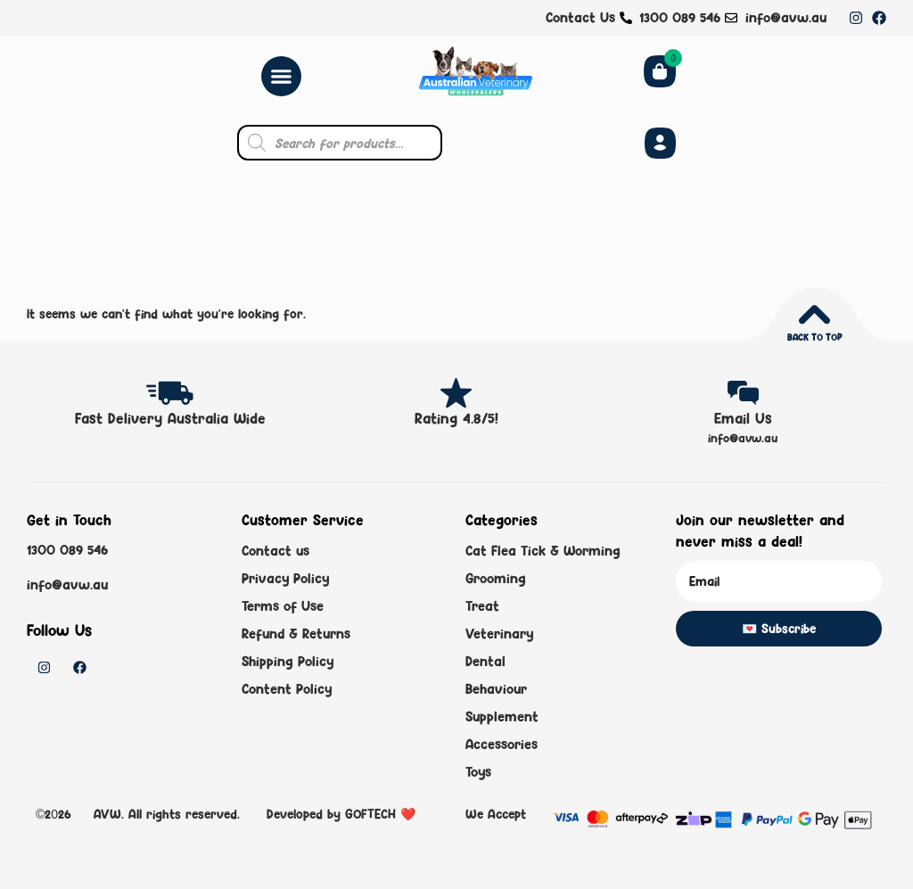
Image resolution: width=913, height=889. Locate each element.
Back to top (814, 337)
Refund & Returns (296, 633)
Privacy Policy (285, 578)
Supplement (502, 716)
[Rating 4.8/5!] (456, 392)
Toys (478, 771)
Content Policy (287, 688)
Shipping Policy (287, 661)
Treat (482, 606)
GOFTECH (370, 813)
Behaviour (496, 688)
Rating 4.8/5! (456, 418)
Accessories (501, 744)
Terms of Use (283, 606)
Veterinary (499, 633)
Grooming (495, 578)
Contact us (275, 550)
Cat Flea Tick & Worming (543, 550)
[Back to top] (814, 314)
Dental (485, 661)
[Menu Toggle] (281, 76)
